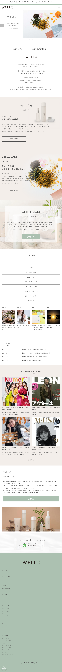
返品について (5, 649)
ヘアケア (31, 267)
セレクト (4, 578)
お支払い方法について (7, 645)
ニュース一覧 (5, 623)
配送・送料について (7, 647)
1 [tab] (29, 39)
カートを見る (5, 611)
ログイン (4, 613)
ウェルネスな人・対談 (31, 286)
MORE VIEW (31, 460)
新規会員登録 (5, 608)
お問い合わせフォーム (7, 654)
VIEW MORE (14, 139)
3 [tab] (32, 39)
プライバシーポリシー (7, 640)
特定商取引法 (5, 638)
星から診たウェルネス (31, 281)
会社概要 (31, 499)
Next (60, 25)
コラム (4, 627)
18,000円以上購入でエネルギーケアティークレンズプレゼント (31, 2)
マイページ (5, 615)
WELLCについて (6, 588)
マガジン (4, 625)
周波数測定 (31, 300)
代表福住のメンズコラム (31, 291)
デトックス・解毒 (31, 272)
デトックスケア (6, 576)
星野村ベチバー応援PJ (31, 296)
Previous (2, 25)
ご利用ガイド (5, 643)
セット (4, 581)
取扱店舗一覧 (5, 598)
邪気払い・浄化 (31, 277)
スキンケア (31, 263)
